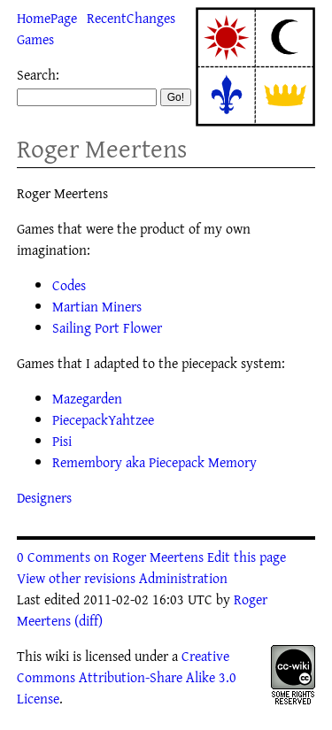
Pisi (62, 440)
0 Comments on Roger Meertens (110, 556)
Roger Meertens (102, 148)
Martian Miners (97, 306)
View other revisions (76, 577)
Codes (69, 285)
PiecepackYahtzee (103, 419)
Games (35, 39)
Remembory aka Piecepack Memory (154, 462)
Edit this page (246, 556)
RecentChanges (131, 17)
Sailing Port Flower (107, 327)
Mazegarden (87, 398)
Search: (38, 74)
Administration (183, 577)
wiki (57, 655)
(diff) (88, 620)
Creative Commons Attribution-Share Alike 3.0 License (126, 677)
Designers (44, 497)
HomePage (47, 17)
